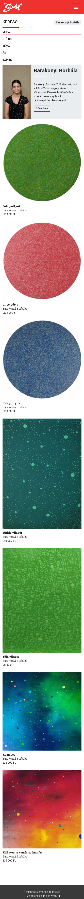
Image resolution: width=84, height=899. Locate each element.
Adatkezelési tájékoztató (42, 895)
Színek (7, 59)
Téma (6, 46)
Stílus (7, 39)
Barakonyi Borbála (15, 210)
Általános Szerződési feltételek (42, 891)
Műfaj (7, 32)
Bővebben (42, 108)
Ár (4, 52)
